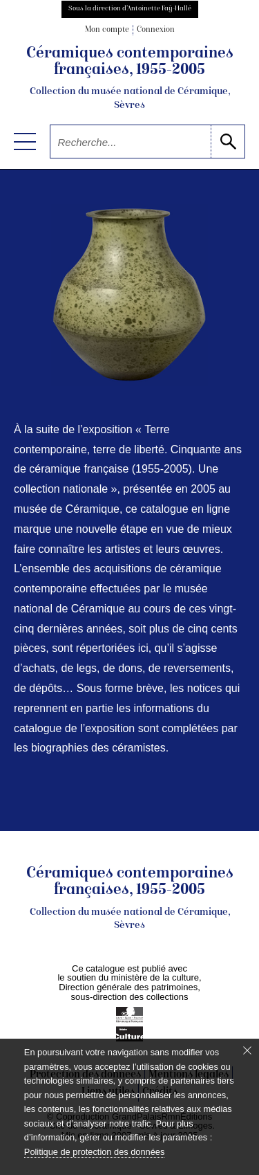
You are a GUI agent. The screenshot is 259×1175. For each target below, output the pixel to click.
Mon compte (107, 30)
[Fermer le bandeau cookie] (247, 1050)
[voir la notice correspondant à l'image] (129, 294)
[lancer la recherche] (227, 141)
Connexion (156, 30)
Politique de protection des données (94, 1152)
